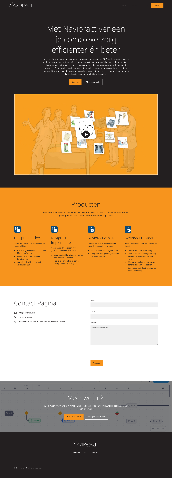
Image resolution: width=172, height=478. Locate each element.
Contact (157, 5)
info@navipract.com (96, 417)
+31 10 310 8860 (74, 417)
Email (92, 311)
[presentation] (107, 352)
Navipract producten (139, 5)
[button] (125, 5)
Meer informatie (93, 82)
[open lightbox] (86, 134)
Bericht (93, 322)
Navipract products (81, 452)
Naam (93, 300)
